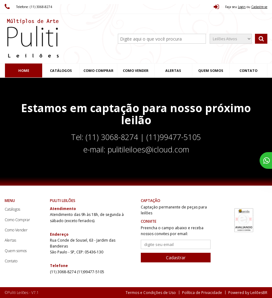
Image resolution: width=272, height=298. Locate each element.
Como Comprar (98, 70)
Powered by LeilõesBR (247, 292)
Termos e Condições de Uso (151, 292)
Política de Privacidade (202, 292)
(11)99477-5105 (90, 271)
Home (23, 70)
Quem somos (210, 70)
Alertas (173, 70)
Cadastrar (175, 258)
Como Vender (136, 70)
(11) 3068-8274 (63, 271)
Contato (248, 70)
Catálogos (61, 70)
